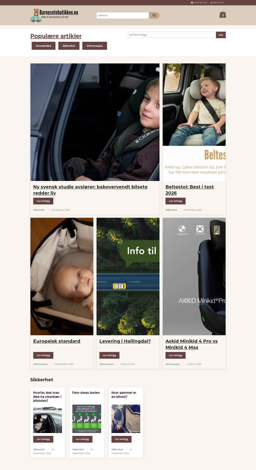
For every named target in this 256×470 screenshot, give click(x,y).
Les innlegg (43, 200)
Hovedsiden (43, 45)
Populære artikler (56, 36)
